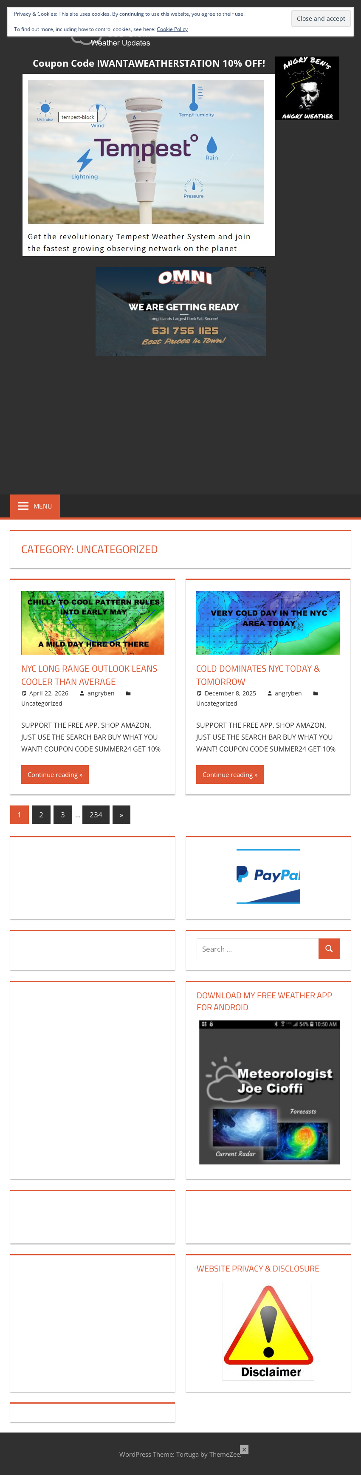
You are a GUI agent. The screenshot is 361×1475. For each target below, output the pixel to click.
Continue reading (53, 774)
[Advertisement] (180, 423)
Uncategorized (41, 703)
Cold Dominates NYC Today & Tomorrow (261, 675)
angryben (101, 693)
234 (96, 814)
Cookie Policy (172, 29)
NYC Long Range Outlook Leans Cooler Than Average (85, 675)
